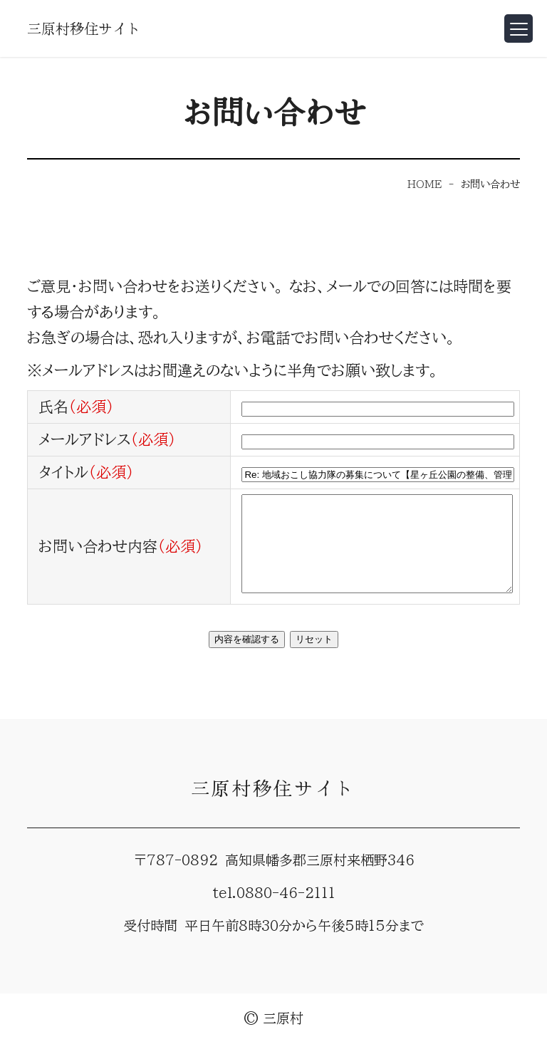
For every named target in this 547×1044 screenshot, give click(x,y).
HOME (424, 184)
